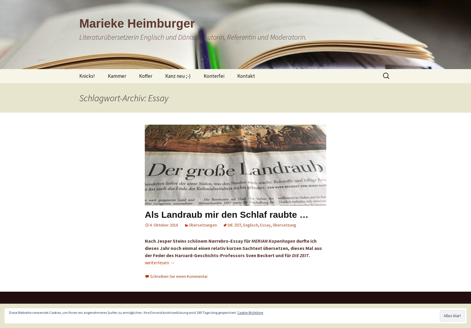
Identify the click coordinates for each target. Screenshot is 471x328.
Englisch (250, 225)
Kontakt (246, 76)
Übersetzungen (203, 225)
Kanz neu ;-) (178, 76)
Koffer (145, 76)
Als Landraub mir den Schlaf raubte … (226, 215)
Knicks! (87, 76)
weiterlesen (160, 263)
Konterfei (214, 76)
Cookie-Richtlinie (250, 312)
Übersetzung (284, 225)
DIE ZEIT (234, 225)
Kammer (117, 76)
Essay (265, 225)
